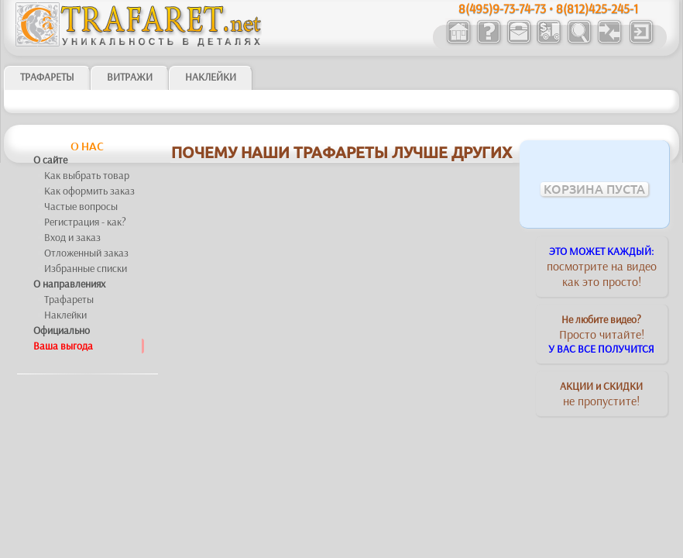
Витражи (130, 77)
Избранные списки (85, 268)
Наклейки (210, 77)
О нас (87, 146)
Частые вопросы (81, 206)
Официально (61, 330)
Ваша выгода (63, 346)
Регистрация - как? (85, 222)
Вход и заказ (72, 237)
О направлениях (69, 284)
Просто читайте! (601, 334)
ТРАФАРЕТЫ (47, 77)
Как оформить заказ (89, 191)
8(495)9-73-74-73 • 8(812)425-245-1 (548, 8)
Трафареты (69, 299)
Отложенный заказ (86, 253)
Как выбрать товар (86, 175)
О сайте (50, 160)
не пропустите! (601, 393)
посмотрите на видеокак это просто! (602, 266)
